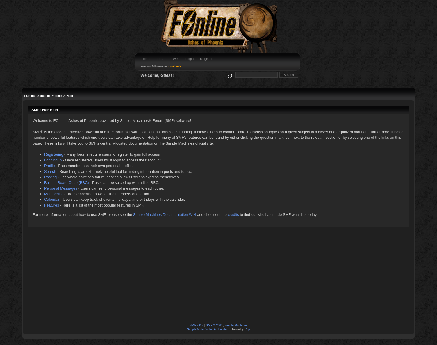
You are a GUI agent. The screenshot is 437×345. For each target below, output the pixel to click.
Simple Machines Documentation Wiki (164, 214)
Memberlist (53, 194)
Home (145, 59)
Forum (161, 59)
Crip (247, 329)
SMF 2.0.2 (197, 325)
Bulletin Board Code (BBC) (66, 182)
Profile (49, 165)
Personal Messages (60, 188)
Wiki (176, 59)
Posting (50, 177)
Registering (53, 154)
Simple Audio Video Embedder (207, 329)
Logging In (53, 160)
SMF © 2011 (214, 325)
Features (51, 205)
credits (233, 214)
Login (189, 59)
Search (50, 171)
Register (206, 59)
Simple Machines (235, 325)
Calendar (51, 199)
